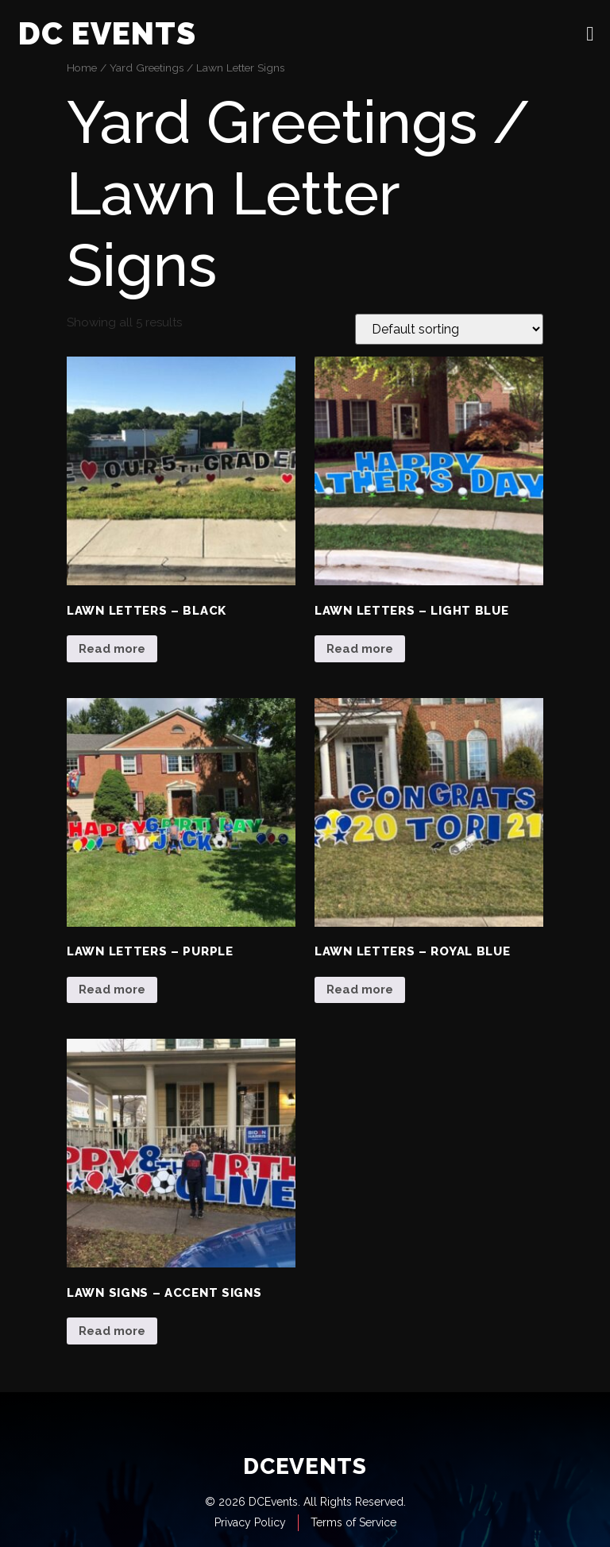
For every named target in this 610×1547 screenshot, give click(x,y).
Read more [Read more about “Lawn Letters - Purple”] (112, 989)
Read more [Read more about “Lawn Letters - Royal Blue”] (359, 989)
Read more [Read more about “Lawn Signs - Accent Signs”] (112, 1331)
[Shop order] (449, 329)
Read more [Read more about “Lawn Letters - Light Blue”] (359, 649)
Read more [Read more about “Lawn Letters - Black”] (112, 649)
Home (82, 67)
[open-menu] (590, 34)
